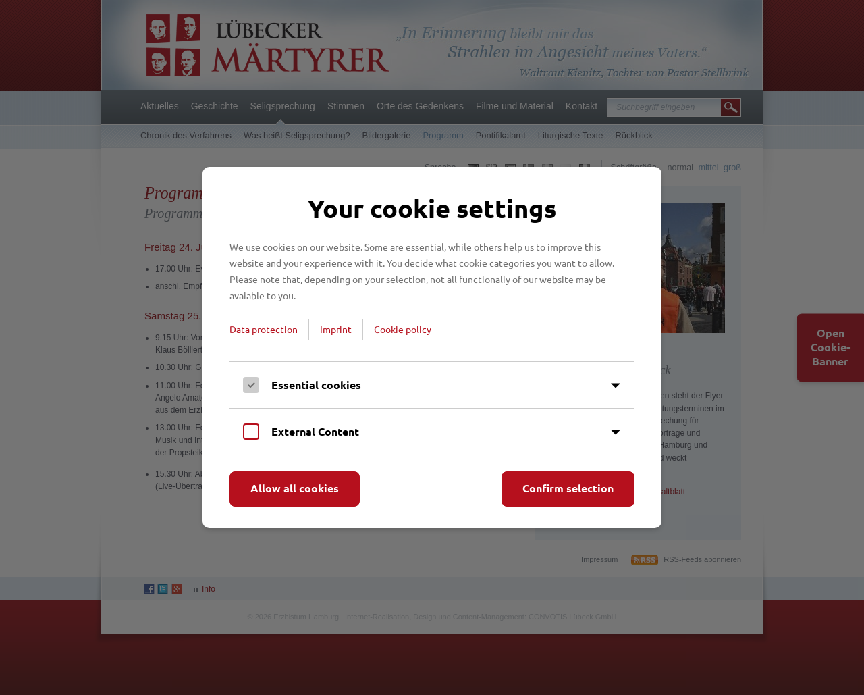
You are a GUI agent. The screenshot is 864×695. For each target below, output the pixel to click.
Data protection (264, 329)
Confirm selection (568, 488)
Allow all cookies (294, 488)
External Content (315, 431)
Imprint (336, 329)
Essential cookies (316, 385)
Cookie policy (402, 329)
